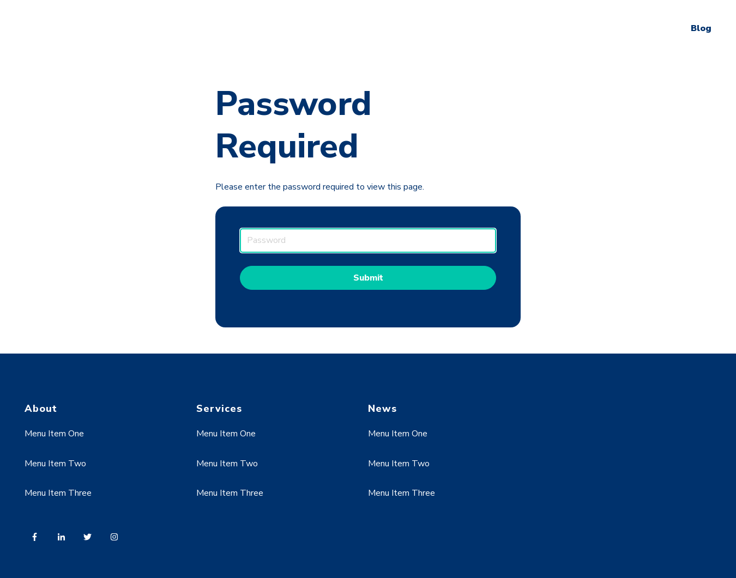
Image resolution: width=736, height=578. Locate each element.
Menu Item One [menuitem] (54, 434)
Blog (701, 28)
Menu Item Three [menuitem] (58, 493)
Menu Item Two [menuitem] (55, 464)
